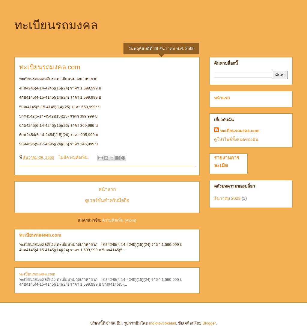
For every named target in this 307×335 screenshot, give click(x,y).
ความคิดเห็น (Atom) (119, 220)
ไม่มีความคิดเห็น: (74, 157)
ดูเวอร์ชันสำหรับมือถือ (107, 200)
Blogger (209, 323)
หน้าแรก (107, 189)
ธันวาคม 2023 (227, 198)
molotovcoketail (162, 323)
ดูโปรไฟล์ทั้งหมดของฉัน (236, 139)
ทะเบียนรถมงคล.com (49, 67)
